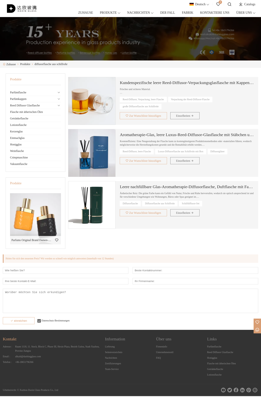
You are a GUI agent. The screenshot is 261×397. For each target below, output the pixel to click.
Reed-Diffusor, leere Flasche (137, 151)
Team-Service (112, 370)
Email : (6, 357)
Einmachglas (17, 137)
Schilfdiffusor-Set (190, 203)
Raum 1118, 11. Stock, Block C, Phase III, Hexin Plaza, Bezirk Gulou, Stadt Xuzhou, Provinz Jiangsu (57, 349)
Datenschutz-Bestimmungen (56, 321)
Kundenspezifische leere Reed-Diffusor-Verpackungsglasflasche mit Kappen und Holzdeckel (187, 82)
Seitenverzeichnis (113, 353)
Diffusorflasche (130, 203)
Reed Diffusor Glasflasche (25, 105)
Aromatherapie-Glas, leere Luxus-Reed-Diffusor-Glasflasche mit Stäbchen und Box (187, 134)
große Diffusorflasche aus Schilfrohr (141, 106)
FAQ (158, 358)
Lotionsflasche (18, 124)
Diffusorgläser (217, 151)
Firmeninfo (161, 347)
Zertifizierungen (113, 364)
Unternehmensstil (164, 353)
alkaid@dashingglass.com (28, 357)
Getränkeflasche (19, 118)
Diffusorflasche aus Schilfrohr (160, 203)
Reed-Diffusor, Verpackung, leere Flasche (143, 99)
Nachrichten (111, 358)
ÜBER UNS (244, 12)
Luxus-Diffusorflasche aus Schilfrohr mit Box (180, 151)
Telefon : (7, 363)
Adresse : (7, 347)
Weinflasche (17, 150)
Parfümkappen (18, 98)
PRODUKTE (108, 12)
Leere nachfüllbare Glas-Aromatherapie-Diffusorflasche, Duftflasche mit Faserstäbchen (187, 186)
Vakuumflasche (18, 163)
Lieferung (110, 347)
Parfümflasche (18, 92)
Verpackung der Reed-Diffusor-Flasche (190, 99)
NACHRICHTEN (138, 12)
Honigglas (16, 144)
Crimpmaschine (19, 157)
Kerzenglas (16, 131)
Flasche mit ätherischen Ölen (26, 111)
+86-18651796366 (24, 363)
